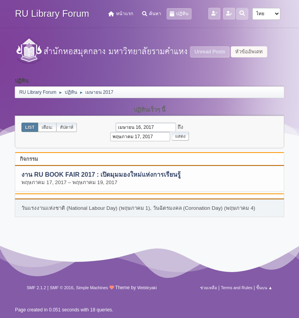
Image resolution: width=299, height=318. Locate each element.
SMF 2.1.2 (36, 287)
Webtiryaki (147, 287)
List (29, 127)
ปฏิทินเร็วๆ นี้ (149, 110)
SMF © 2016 (62, 287)
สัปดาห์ (66, 127)
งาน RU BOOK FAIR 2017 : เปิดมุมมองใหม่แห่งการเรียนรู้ (101, 174)
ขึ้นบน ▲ (264, 287)
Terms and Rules (236, 287)
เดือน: (47, 127)
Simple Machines (92, 287)
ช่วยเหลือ (208, 287)
